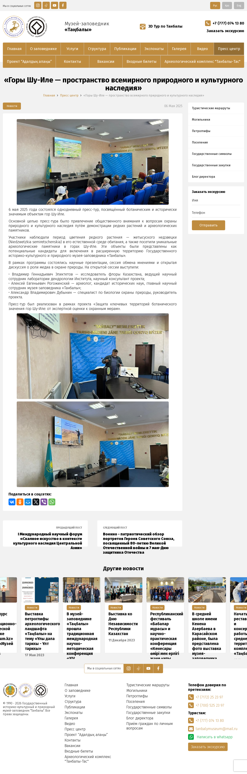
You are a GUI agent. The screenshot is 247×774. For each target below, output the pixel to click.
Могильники (201, 119)
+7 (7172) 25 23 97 (205, 697)
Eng (239, 5)
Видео (202, 48)
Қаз (227, 5)
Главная (14, 48)
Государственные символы (212, 154)
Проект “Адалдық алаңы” (29, 61)
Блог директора (203, 176)
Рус (215, 5)
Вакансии (105, 61)
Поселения (200, 142)
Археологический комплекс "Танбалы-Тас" (202, 61)
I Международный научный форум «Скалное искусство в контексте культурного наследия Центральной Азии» (45, 536)
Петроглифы (201, 131)
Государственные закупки (211, 165)
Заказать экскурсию (225, 31)
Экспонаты (154, 48)
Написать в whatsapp (210, 737)
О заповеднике (43, 48)
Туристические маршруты (211, 108)
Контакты (72, 61)
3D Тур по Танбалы (161, 26)
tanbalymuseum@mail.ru (213, 728)
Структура (97, 48)
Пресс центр (229, 48)
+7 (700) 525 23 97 (206, 705)
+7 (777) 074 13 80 (224, 23)
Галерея (179, 48)
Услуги (72, 48)
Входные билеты (142, 61)
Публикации (125, 48)
